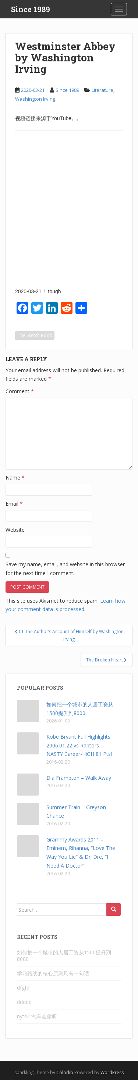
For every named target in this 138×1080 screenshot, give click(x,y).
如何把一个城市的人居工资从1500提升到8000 (64, 955)
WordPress (112, 1072)
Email (14, 503)
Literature (102, 90)
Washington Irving (35, 99)
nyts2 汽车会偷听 (37, 1016)
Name (15, 477)
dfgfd (23, 987)
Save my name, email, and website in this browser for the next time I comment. (65, 569)
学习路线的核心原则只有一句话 (53, 973)
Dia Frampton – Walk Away (78, 777)
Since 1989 (30, 9)
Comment (20, 391)
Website (15, 529)
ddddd (24, 1001)
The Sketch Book (35, 335)
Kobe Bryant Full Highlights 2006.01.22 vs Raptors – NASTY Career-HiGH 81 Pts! (79, 745)
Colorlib (64, 1072)
